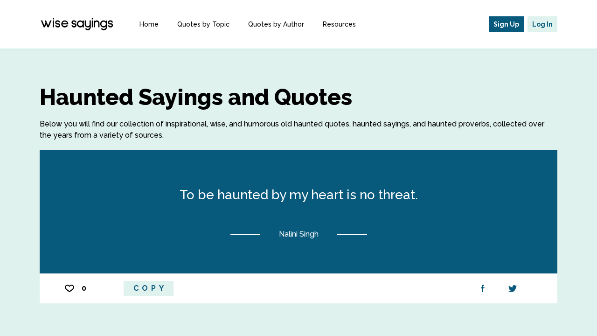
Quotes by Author (276, 24)
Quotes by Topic (203, 24)
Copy (150, 288)
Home (149, 24)
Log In (542, 24)
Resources (339, 24)
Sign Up (506, 24)
